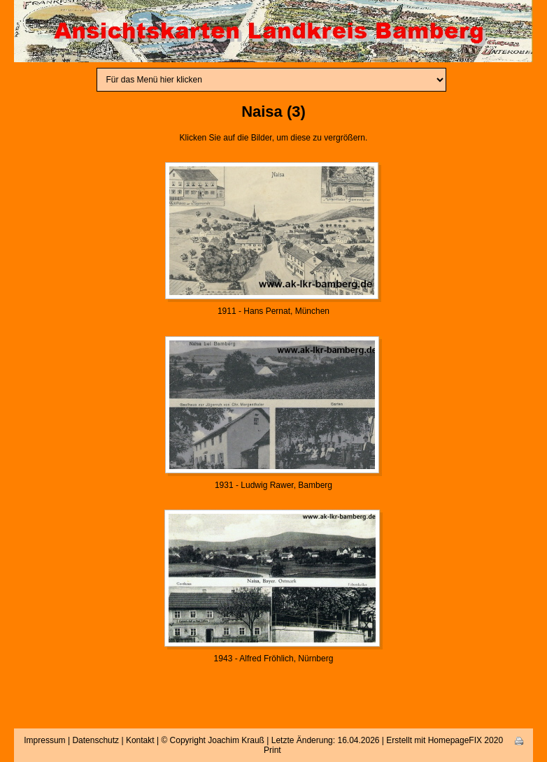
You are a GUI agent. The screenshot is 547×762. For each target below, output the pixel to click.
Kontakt (140, 740)
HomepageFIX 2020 (465, 740)
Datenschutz (95, 740)
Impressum (44, 740)
